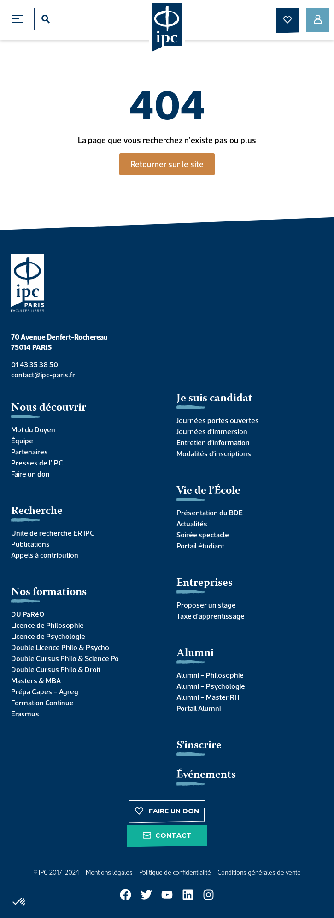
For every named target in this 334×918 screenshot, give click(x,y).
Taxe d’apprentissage (210, 616)
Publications (30, 544)
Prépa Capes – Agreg (44, 691)
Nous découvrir (48, 408)
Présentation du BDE (209, 512)
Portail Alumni (198, 708)
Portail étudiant (200, 546)
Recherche (37, 511)
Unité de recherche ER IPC (52, 533)
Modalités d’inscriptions (213, 453)
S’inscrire (199, 746)
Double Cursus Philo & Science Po (65, 658)
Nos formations (49, 593)
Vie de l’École (208, 491)
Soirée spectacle (202, 535)
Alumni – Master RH (207, 697)
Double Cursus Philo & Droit (55, 669)
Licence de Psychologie (48, 636)
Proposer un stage (206, 605)
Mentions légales (109, 872)
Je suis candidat (214, 399)
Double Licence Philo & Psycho (60, 647)
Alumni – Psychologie (210, 686)
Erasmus (25, 713)
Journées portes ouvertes (217, 420)
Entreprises (204, 583)
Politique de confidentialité (175, 872)
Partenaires (29, 451)
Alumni (195, 653)
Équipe (22, 440)
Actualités (191, 523)
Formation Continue (42, 702)
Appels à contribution (44, 555)
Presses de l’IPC (37, 463)
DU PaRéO (27, 614)
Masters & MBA (36, 680)
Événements (206, 775)
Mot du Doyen (33, 429)
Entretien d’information (213, 442)
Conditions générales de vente (259, 872)
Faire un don (30, 474)
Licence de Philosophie (47, 625)
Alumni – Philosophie (210, 675)
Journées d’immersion (211, 431)
